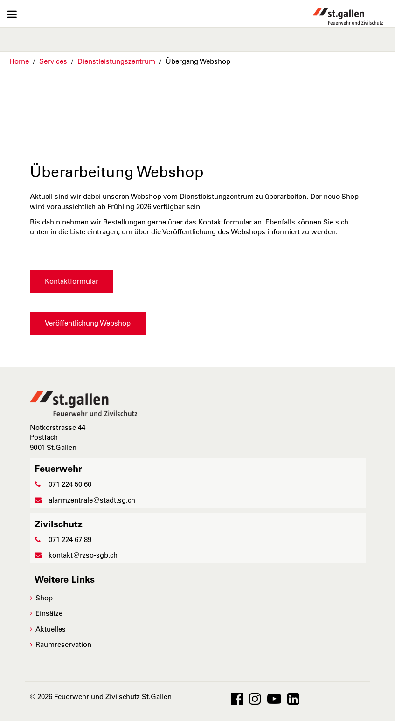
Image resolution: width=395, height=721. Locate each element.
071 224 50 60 (63, 484)
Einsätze (48, 613)
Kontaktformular (71, 281)
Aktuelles (50, 629)
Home (19, 61)
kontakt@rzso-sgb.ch (76, 555)
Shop (44, 597)
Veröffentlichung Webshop (88, 323)
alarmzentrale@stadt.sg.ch (85, 500)
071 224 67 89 (63, 539)
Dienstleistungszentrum (116, 61)
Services (53, 61)
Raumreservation (63, 644)
